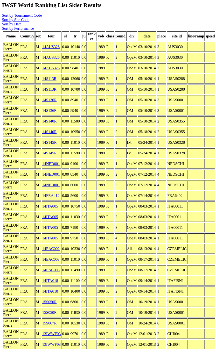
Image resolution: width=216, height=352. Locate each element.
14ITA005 (50, 206)
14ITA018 (50, 281)
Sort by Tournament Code (22, 15)
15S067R (49, 323)
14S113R (49, 79)
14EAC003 (51, 259)
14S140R (49, 121)
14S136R (49, 100)
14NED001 (51, 164)
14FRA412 (50, 196)
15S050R (49, 302)
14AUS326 (51, 47)
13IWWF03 (51, 334)
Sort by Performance (18, 28)
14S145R (49, 142)
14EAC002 (51, 249)
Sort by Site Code (15, 20)
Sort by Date (11, 24)
